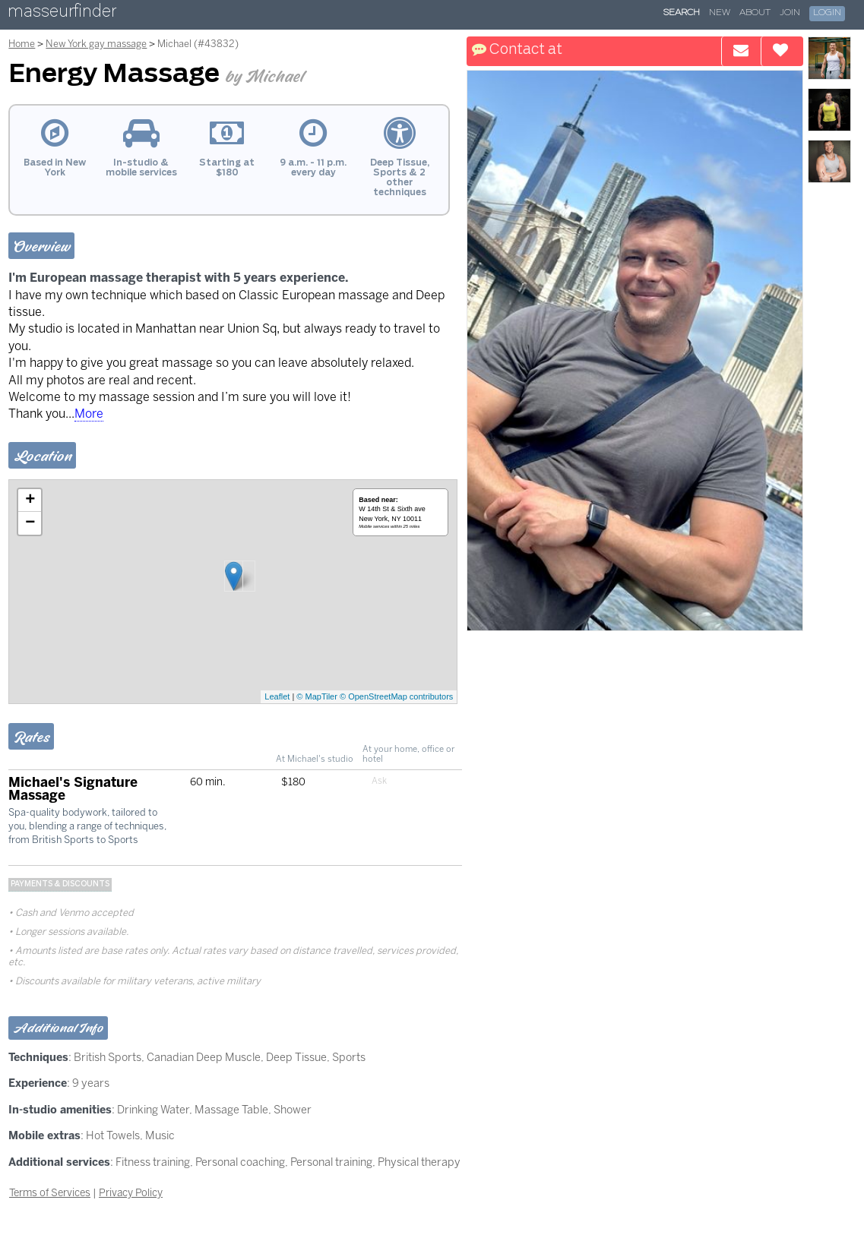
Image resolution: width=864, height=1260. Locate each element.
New (719, 12)
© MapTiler (316, 696)
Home (21, 43)
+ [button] (30, 500)
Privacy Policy (131, 1192)
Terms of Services (49, 1192)
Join (790, 12)
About (755, 12)
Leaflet (277, 696)
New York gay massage (96, 43)
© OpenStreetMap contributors (396, 696)
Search (681, 12)
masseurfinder (62, 14)
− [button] (30, 523)
